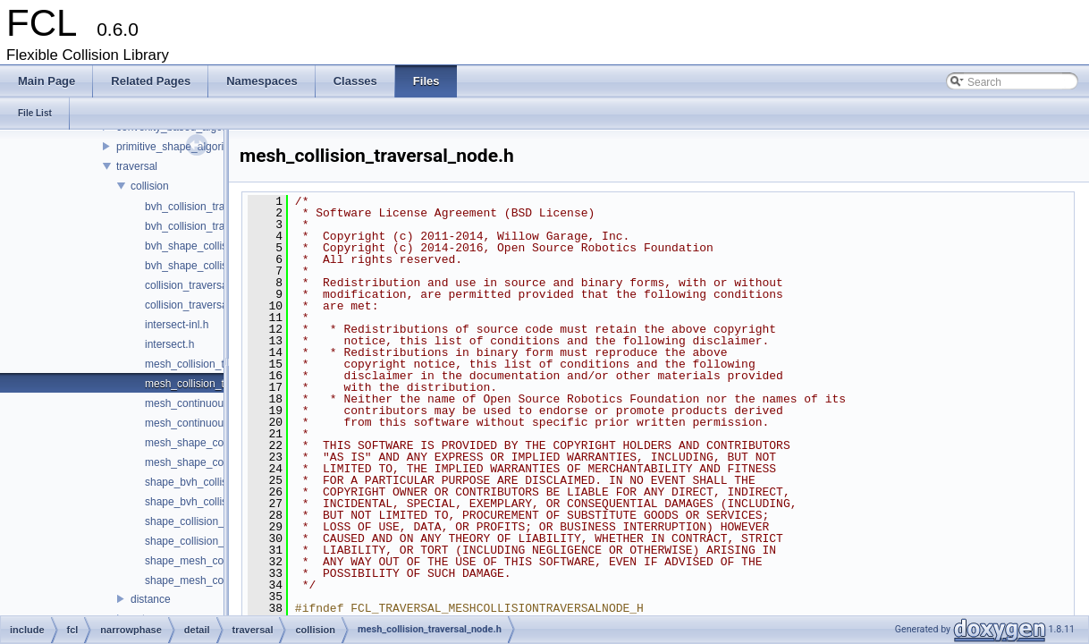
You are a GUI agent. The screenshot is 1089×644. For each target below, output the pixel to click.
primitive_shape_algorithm (178, 146)
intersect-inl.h (176, 324)
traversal (136, 166)
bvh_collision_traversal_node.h (218, 226)
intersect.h (169, 344)
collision (150, 186)
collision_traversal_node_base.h (221, 305)
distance (151, 599)
